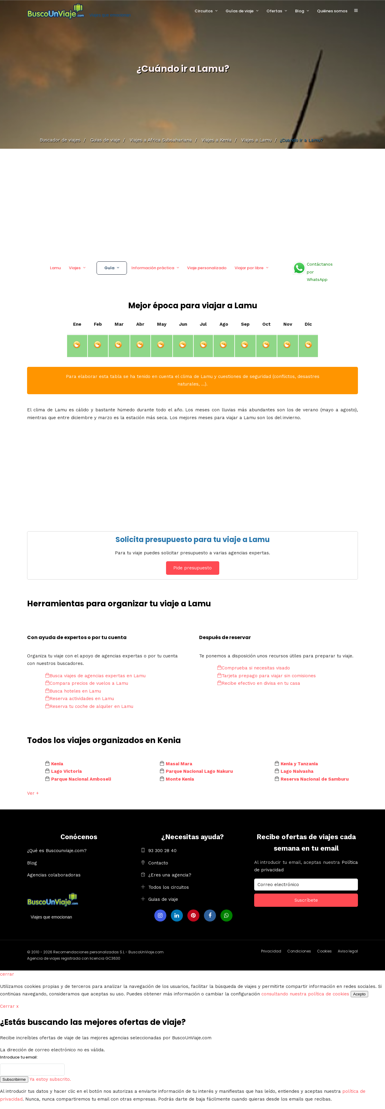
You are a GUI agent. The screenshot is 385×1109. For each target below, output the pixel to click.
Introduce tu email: (19, 1057)
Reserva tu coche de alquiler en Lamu (89, 706)
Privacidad (271, 951)
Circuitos (204, 11)
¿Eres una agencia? (169, 875)
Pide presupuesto (192, 568)
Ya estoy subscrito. (50, 1079)
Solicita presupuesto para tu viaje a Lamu (193, 539)
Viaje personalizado (206, 268)
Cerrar (9, 1006)
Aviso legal (348, 951)
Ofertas (274, 11)
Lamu (55, 268)
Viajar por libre (249, 268)
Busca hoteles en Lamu (73, 691)
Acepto (359, 994)
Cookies (324, 951)
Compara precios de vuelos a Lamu (86, 683)
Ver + (33, 793)
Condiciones (299, 951)
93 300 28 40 (162, 850)
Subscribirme (14, 1079)
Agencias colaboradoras (54, 875)
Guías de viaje (240, 11)
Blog (299, 11)
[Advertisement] (192, 203)
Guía (109, 268)
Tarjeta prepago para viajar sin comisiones (266, 675)
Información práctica (152, 268)
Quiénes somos (332, 11)
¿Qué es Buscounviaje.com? (57, 850)
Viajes (75, 268)
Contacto (158, 863)
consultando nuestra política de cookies (305, 994)
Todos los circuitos (168, 887)
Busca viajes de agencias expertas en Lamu (95, 675)
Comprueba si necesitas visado (253, 668)
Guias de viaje (163, 899)
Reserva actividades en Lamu (79, 698)
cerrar (7, 974)
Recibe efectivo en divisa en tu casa (258, 683)
